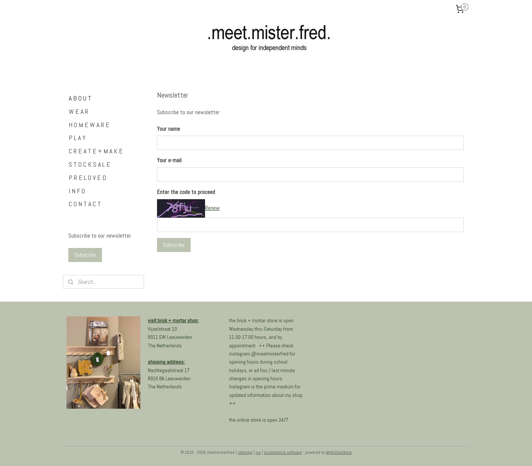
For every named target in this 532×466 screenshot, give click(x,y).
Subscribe (174, 245)
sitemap (245, 452)
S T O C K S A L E (89, 164)
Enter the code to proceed (186, 192)
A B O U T (80, 98)
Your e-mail (169, 160)
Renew (212, 208)
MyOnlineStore (339, 452)
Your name (168, 129)
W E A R (78, 111)
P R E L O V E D (87, 177)
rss (258, 452)
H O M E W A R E (89, 124)
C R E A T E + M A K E (96, 151)
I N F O (77, 191)
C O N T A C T (85, 204)
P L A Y (77, 137)
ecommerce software (283, 452)
